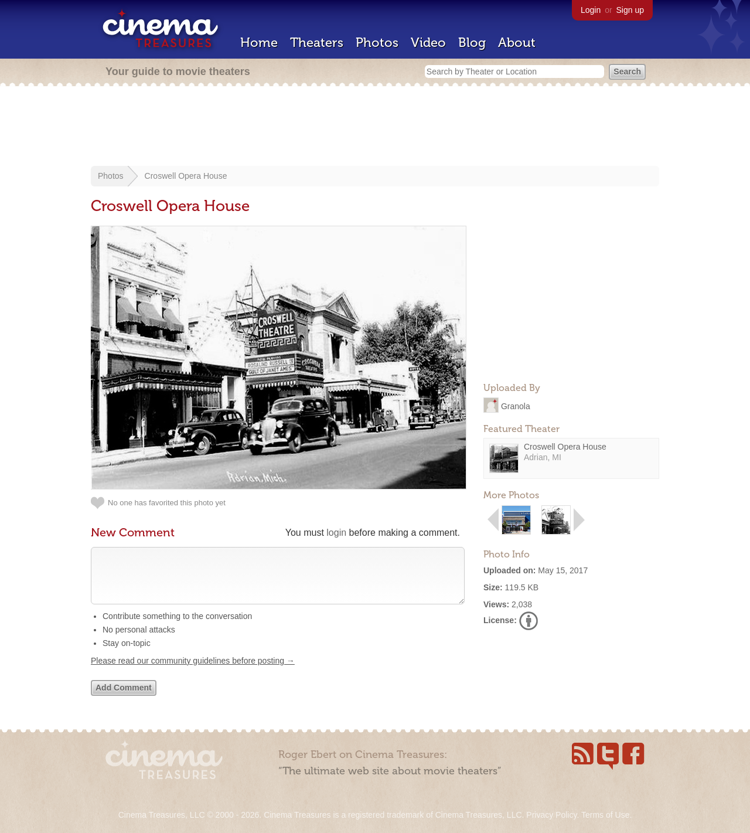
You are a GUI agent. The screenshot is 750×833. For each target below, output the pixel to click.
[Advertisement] (375, 127)
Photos (377, 42)
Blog (472, 42)
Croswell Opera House (186, 176)
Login (591, 10)
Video (428, 42)
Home (259, 42)
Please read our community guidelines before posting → (193, 672)
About (517, 42)
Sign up (630, 10)
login (336, 533)
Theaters (316, 42)
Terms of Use (605, 815)
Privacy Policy (551, 815)
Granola (515, 405)
